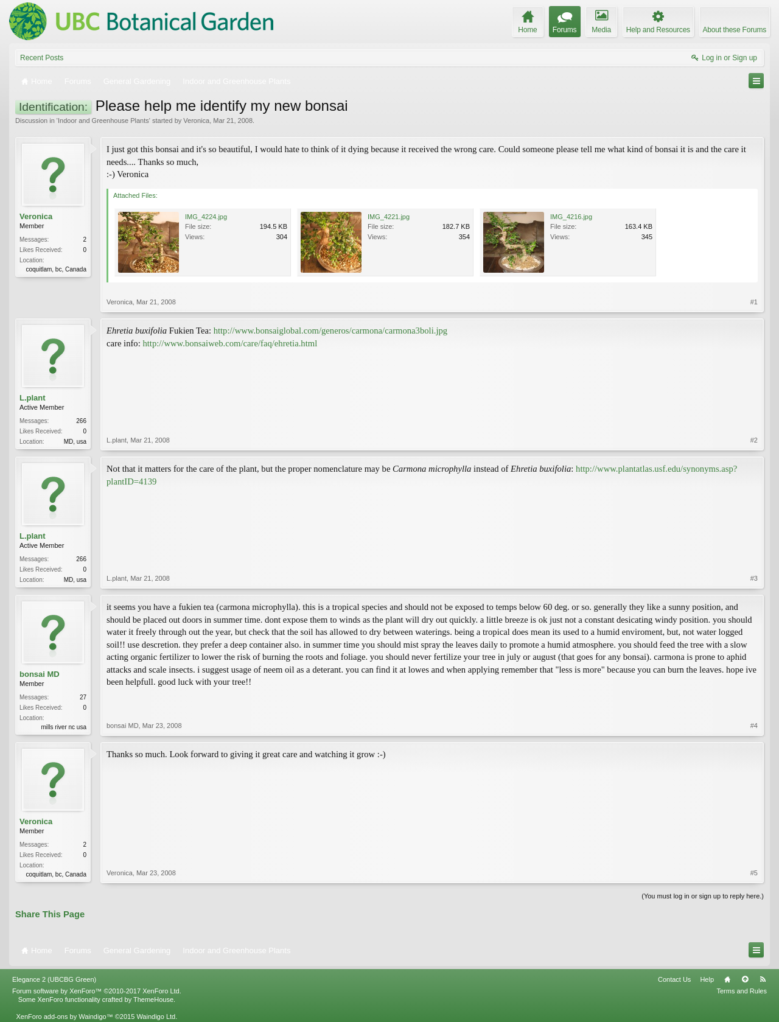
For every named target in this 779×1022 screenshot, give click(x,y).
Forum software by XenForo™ (96, 991)
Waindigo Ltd (155, 1016)
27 (83, 697)
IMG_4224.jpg (206, 216)
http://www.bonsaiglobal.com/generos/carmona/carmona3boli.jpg (331, 330)
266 (81, 421)
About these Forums (734, 30)
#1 (754, 302)
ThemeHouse (153, 999)
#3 (754, 578)
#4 (754, 725)
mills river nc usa (63, 727)
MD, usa (75, 441)
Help (707, 979)
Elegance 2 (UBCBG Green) (54, 979)
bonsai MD (39, 674)
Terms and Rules (741, 991)
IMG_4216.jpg (571, 216)
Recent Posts (41, 58)
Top (745, 979)
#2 (754, 440)
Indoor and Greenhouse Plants (103, 120)
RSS (762, 979)
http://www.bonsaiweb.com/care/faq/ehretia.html (229, 343)
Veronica (196, 120)
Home (727, 979)
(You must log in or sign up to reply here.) (702, 896)
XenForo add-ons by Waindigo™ (64, 1016)
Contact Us (674, 979)
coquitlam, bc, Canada (56, 269)
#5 (754, 873)
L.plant (32, 397)
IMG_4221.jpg (389, 216)
